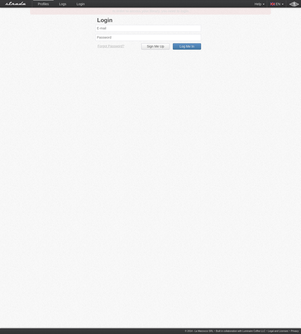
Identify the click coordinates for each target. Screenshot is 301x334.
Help (260, 4)
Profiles (43, 4)
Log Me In (187, 46)
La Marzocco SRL (204, 331)
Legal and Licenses (278, 331)
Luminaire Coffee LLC (253, 331)
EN (277, 4)
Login (81, 4)
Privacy (295, 331)
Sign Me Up (155, 46)
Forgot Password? (111, 46)
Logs (62, 4)
